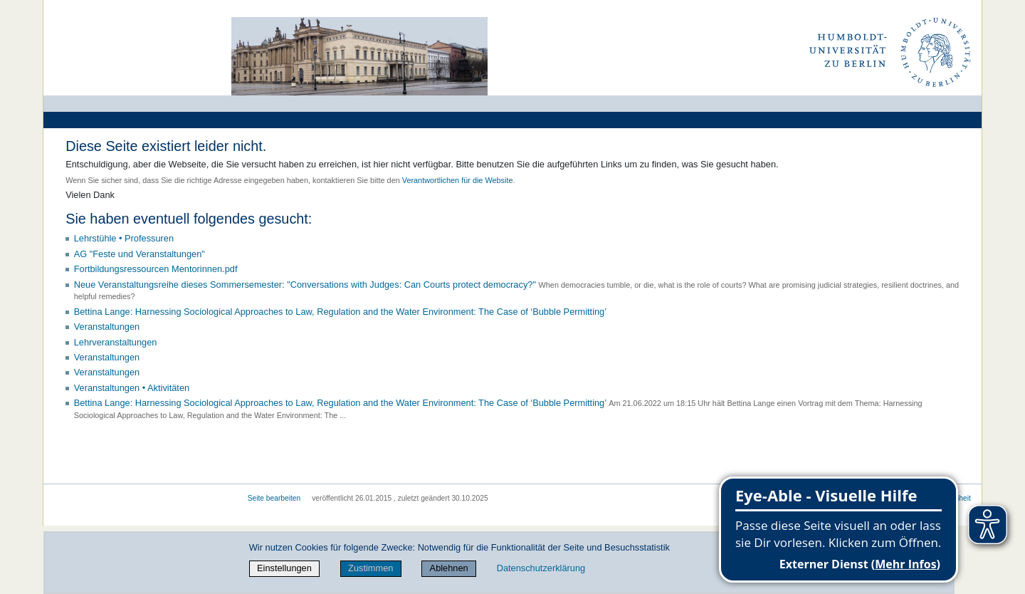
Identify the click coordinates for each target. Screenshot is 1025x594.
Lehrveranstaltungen (115, 342)
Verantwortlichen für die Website (457, 180)
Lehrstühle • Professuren (124, 238)
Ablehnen (449, 568)
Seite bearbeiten (274, 498)
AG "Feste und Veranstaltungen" (139, 254)
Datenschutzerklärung (541, 568)
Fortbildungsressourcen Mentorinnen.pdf (156, 269)
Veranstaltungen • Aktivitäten (131, 387)
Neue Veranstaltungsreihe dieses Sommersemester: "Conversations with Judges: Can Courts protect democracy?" (305, 284)
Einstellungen (284, 568)
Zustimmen (370, 568)
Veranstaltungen (107, 326)
